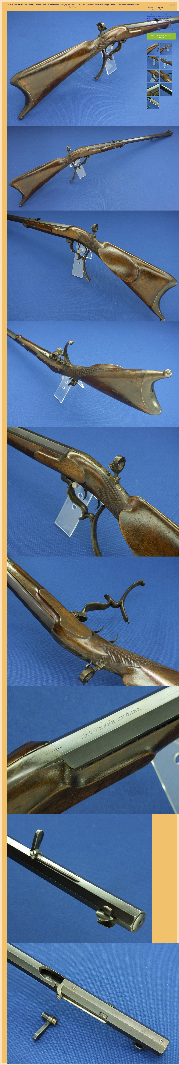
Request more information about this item (161, 36)
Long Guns (160, 8)
